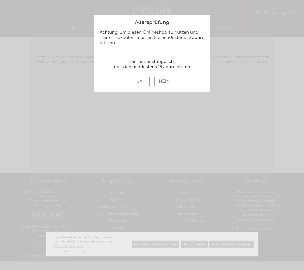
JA (139, 81)
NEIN (164, 81)
